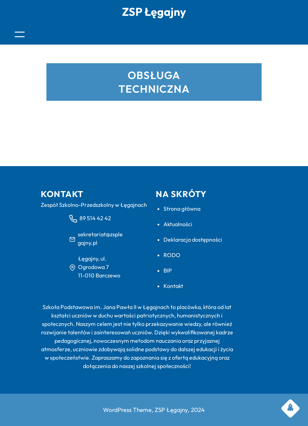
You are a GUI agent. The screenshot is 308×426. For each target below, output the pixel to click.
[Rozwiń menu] (19, 34)
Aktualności (177, 224)
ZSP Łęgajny (154, 12)
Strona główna (181, 208)
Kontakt (173, 285)
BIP (167, 270)
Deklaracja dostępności (192, 239)
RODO (171, 254)
